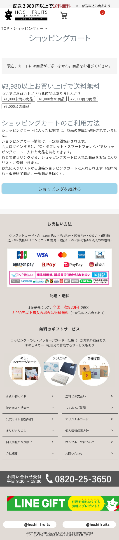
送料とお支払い (75, 396)
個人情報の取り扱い (19, 442)
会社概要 (12, 453)
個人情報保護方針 (77, 430)
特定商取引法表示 (17, 408)
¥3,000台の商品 (16, 106)
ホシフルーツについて (80, 442)
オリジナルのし (16, 430)
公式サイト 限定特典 (19, 419)
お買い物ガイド (16, 396)
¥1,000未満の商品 (18, 98)
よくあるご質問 (75, 408)
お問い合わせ (74, 453)
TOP (5, 28)
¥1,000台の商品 (52, 98)
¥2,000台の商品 (83, 98)
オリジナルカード (77, 419)
